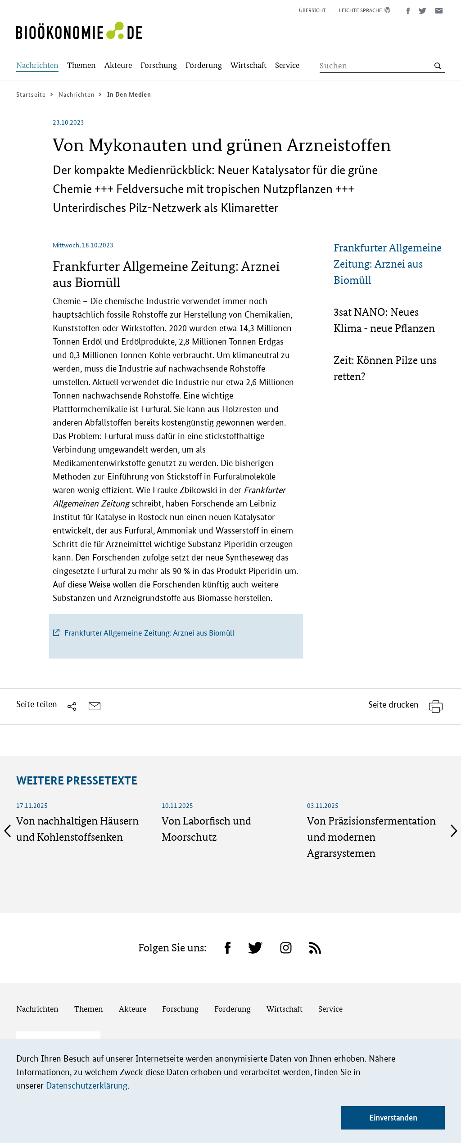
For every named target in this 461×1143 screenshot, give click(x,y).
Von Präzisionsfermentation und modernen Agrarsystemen (371, 837)
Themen (88, 1008)
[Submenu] (37, 65)
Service (330, 1008)
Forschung (180, 1008)
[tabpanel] (176, 457)
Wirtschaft (285, 1008)
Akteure (132, 1008)
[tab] (389, 264)
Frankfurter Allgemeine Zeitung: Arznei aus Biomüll (388, 264)
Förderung (232, 1008)
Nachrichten (37, 1008)
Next (453, 831)
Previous (7, 831)
